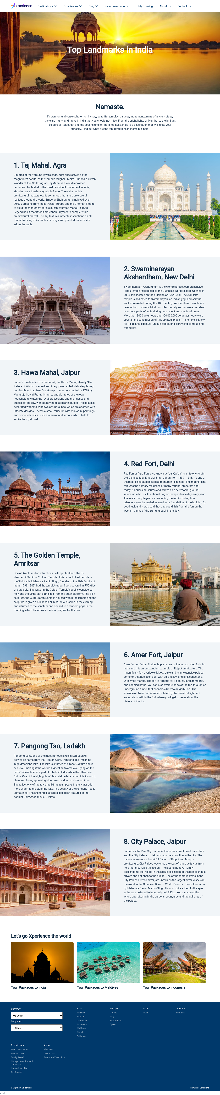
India (145, 1012)
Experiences (73, 6)
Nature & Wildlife (19, 1068)
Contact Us (184, 6)
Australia (180, 1012)
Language (16, 1021)
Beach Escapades (20, 1049)
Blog (93, 6)
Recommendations (118, 6)
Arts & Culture (17, 1053)
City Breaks (16, 1072)
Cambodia (82, 1020)
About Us (165, 6)
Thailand (81, 1012)
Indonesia (82, 1024)
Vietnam (81, 1016)
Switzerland (115, 1020)
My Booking (145, 6)
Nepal (80, 1032)
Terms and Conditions (54, 1057)
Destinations (47, 6)
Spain (113, 1024)
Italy (112, 1016)
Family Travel (17, 1057)
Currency (16, 1009)
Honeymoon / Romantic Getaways (22, 1063)
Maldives (81, 1028)
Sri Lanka (81, 1036)
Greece (113, 1012)
